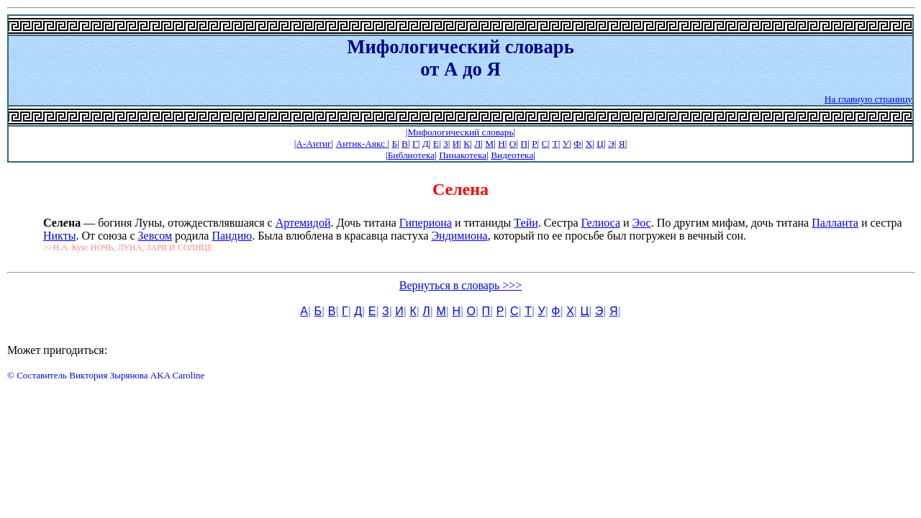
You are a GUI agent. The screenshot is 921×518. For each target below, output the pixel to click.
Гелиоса (600, 223)
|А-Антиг (313, 143)
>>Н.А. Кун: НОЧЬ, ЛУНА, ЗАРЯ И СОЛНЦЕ (128, 247)
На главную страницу (868, 99)
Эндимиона (460, 236)
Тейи (525, 223)
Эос (641, 223)
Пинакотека (462, 155)
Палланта (835, 223)
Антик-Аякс (362, 143)
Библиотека (411, 155)
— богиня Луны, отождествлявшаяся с (159, 223)
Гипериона (425, 223)
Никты (59, 236)
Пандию (232, 236)
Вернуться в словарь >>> (460, 285)
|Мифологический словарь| (460, 132)
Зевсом (155, 236)
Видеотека (512, 155)
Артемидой (303, 223)
